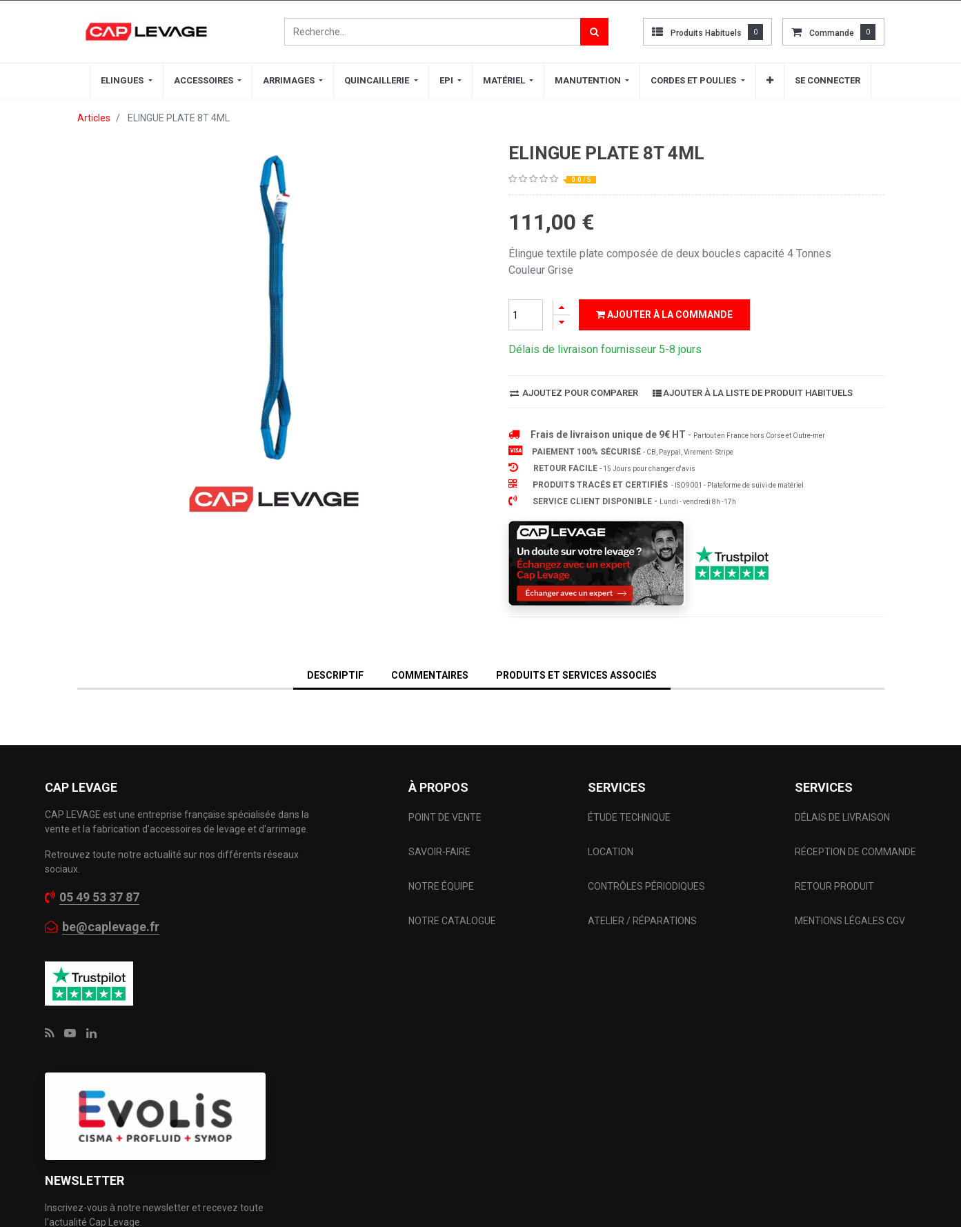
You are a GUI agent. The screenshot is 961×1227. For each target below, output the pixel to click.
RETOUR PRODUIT (834, 858)
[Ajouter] (561, 307)
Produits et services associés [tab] (576, 647)
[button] (769, 80)
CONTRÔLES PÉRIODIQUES (646, 858)
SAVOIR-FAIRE (439, 824)
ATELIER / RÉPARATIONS (642, 893)
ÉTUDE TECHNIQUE (630, 789)
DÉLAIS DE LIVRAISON (843, 789)
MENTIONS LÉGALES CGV (850, 893)
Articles (93, 117)
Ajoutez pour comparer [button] (574, 365)
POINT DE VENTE (445, 789)
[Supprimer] (561, 322)
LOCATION (611, 824)
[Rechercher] (594, 32)
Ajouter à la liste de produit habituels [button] (753, 365)
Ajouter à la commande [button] (664, 314)
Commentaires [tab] (429, 647)
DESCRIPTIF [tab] (335, 647)
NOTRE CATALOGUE (452, 893)
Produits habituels (706, 33)
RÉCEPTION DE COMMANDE (855, 824)
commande (831, 33)
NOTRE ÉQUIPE (441, 858)
